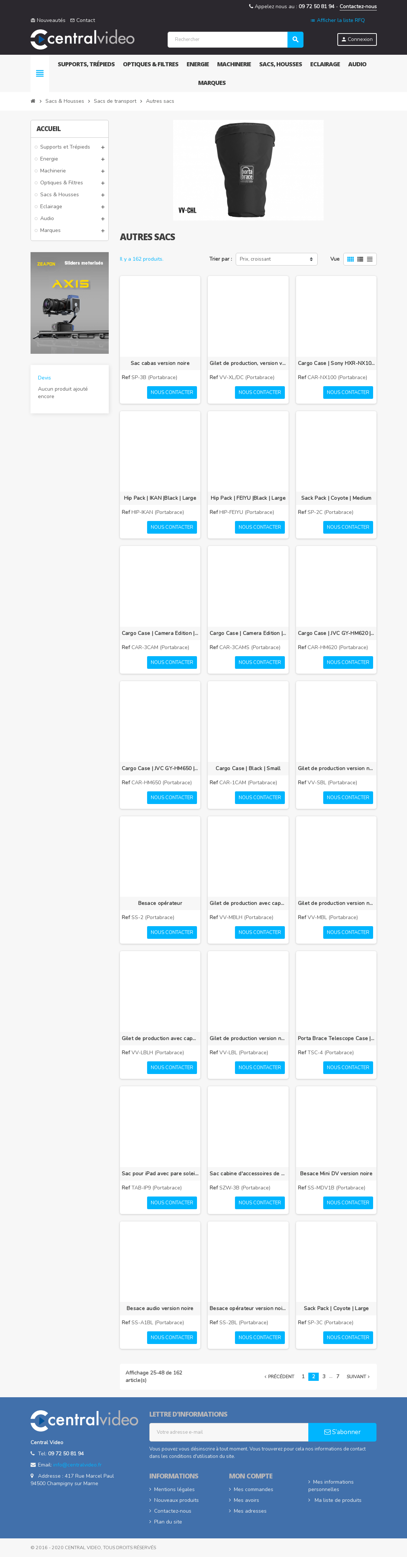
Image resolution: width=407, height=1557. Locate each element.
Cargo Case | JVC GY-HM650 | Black (160, 768)
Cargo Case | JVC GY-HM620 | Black (336, 633)
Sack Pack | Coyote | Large (336, 1308)
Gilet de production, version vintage (248, 363)
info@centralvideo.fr (77, 1464)
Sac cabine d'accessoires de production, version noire (248, 1173)
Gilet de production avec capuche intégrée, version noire (160, 1038)
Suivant (359, 1376)
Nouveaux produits (176, 1500)
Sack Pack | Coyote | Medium (336, 498)
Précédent (278, 1376)
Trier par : (220, 259)
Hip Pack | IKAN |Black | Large (160, 498)
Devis (44, 377)
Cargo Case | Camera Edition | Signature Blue (248, 633)
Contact (82, 20)
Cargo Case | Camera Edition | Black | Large (160, 633)
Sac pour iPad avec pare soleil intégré (160, 1173)
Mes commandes (253, 1489)
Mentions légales (174, 1489)
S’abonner (342, 1432)
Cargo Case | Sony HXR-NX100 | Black (336, 363)
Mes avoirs (246, 1500)
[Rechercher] (235, 40)
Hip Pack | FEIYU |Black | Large (248, 498)
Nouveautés (48, 20)
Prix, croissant (255, 259)
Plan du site (168, 1521)
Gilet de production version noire (336, 768)
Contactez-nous (358, 6)
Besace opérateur (160, 903)
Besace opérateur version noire (248, 1308)
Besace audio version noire (160, 1308)
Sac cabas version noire (160, 363)
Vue (335, 259)
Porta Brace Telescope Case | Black (336, 1038)
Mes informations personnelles (331, 1485)
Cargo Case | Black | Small (248, 768)
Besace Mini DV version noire (336, 1173)
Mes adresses (250, 1511)
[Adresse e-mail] (229, 1432)
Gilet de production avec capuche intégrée (248, 903)
